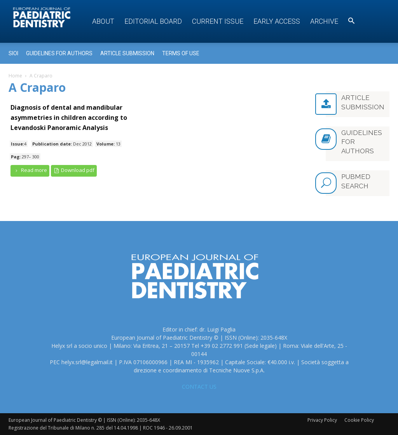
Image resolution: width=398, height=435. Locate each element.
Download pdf (74, 170)
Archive (324, 21)
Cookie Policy (359, 420)
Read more (30, 170)
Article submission (127, 53)
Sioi (13, 53)
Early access (276, 21)
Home (15, 75)
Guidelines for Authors (59, 53)
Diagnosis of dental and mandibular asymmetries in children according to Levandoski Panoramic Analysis (68, 117)
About (103, 21)
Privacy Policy (322, 420)
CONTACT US (199, 386)
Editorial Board (153, 21)
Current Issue (217, 21)
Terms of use (180, 53)
